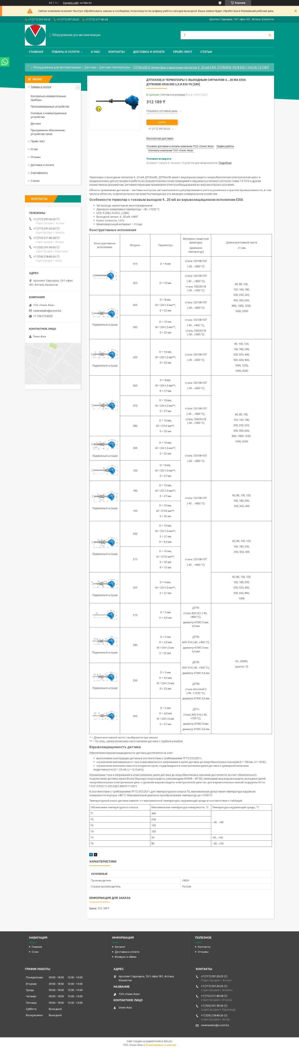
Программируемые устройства (50, 106)
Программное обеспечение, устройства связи (48, 132)
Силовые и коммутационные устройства (49, 115)
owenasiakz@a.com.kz (47, 310)
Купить (162, 122)
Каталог (120, 946)
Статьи (206, 51)
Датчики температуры (114, 67)
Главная (36, 51)
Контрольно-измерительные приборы (48, 98)
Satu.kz (168, 1041)
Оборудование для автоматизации (57, 67)
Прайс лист (38, 141)
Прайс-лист (182, 51)
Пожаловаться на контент (161, 1045)
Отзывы (36, 157)
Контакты (116, 51)
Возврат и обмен (125, 956)
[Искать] (270, 35)
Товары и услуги (65, 51)
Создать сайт (71, 2)
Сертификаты (39, 172)
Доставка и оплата (149, 51)
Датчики (90, 67)
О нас (95, 51)
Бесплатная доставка (159, 138)
